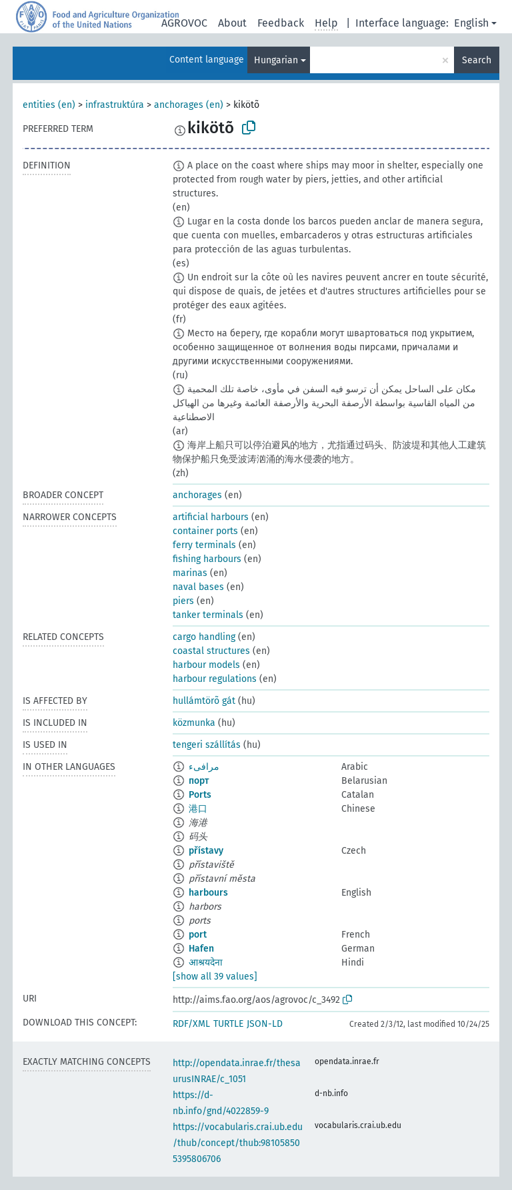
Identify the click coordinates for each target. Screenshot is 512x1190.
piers (183, 601)
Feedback (280, 23)
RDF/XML (191, 1024)
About (232, 23)
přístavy (206, 850)
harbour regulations (215, 679)
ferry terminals (204, 545)
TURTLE (228, 1024)
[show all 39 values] (215, 976)
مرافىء (204, 766)
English (471, 23)
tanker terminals (208, 615)
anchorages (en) (188, 105)
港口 (198, 808)
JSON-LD (265, 1024)
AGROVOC (184, 23)
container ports (205, 531)
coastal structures (211, 651)
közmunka (194, 723)
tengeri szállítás (207, 744)
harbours (208, 892)
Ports (200, 794)
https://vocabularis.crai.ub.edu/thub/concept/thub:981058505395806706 (238, 1143)
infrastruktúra (114, 105)
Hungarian (276, 60)
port (198, 934)
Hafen (201, 948)
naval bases (198, 587)
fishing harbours (207, 559)
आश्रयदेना (206, 962)
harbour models (206, 665)
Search (476, 60)
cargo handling (204, 637)
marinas (190, 573)
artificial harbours (211, 517)
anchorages (197, 495)
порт (199, 780)
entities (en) (49, 105)
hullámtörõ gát (204, 701)
